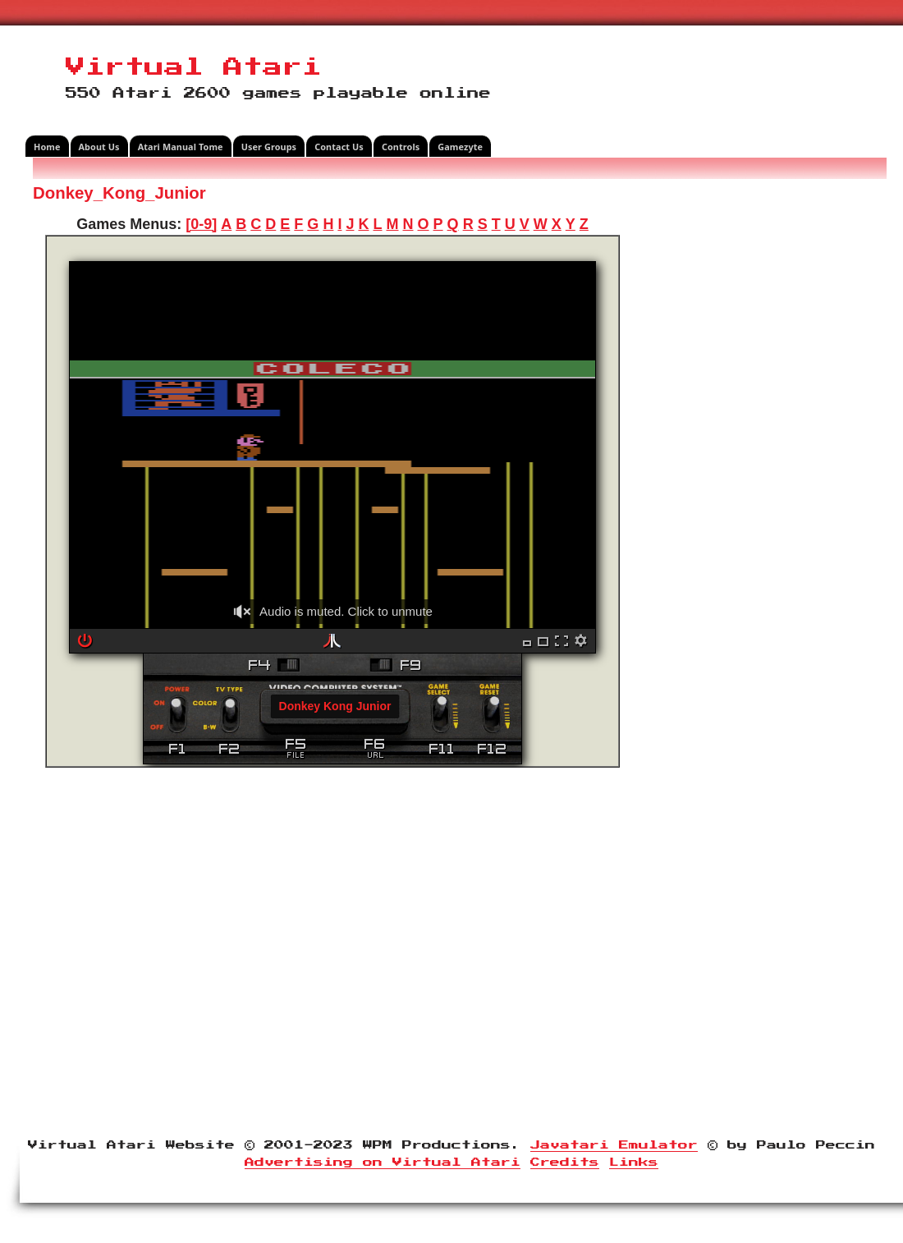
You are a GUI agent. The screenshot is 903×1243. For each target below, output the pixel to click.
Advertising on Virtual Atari (382, 1162)
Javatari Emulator (614, 1145)
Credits (564, 1162)
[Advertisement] (759, 430)
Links (633, 1162)
